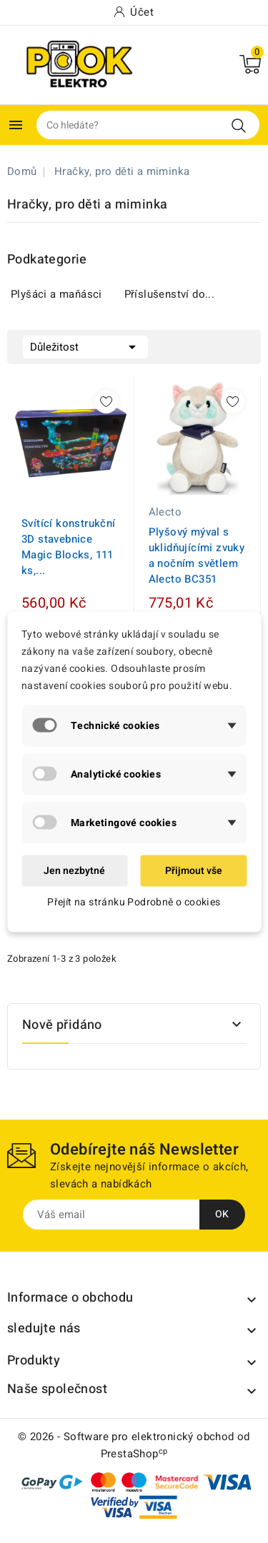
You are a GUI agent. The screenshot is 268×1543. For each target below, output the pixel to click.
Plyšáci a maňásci (56, 294)
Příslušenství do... (169, 294)
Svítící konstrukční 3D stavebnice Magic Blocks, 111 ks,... (68, 547)
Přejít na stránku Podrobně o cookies (133, 901)
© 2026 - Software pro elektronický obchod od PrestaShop (134, 1445)
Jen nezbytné (74, 870)
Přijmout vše (193, 870)
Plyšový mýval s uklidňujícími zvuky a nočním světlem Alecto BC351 (197, 555)
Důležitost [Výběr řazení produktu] (85, 346)
